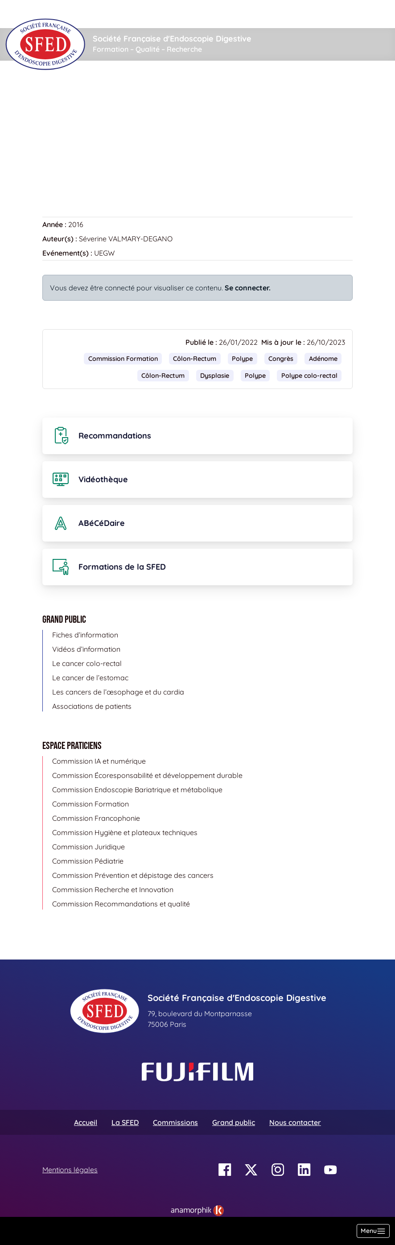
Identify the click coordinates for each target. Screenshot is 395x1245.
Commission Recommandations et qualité (121, 903)
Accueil (56, 87)
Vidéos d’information (86, 649)
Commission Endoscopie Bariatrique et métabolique (137, 789)
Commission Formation (123, 359)
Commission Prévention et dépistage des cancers (133, 875)
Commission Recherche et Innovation (112, 889)
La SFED (125, 1122)
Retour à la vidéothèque (87, 172)
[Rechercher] (171, 14)
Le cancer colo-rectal (87, 663)
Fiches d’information (85, 634)
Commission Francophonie (96, 818)
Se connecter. (248, 287)
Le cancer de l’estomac (90, 677)
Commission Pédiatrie (87, 860)
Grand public (233, 1122)
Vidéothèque (102, 87)
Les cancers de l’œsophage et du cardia (118, 691)
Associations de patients (92, 706)
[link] (197, 1210)
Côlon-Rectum (194, 359)
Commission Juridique (88, 846)
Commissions (175, 1122)
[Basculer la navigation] (373, 1231)
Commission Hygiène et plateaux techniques (125, 832)
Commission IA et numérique (99, 761)
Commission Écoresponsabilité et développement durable (147, 775)
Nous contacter (295, 1122)
